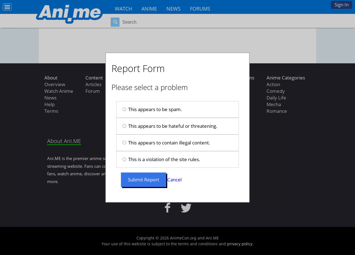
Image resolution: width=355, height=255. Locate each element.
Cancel (174, 179)
